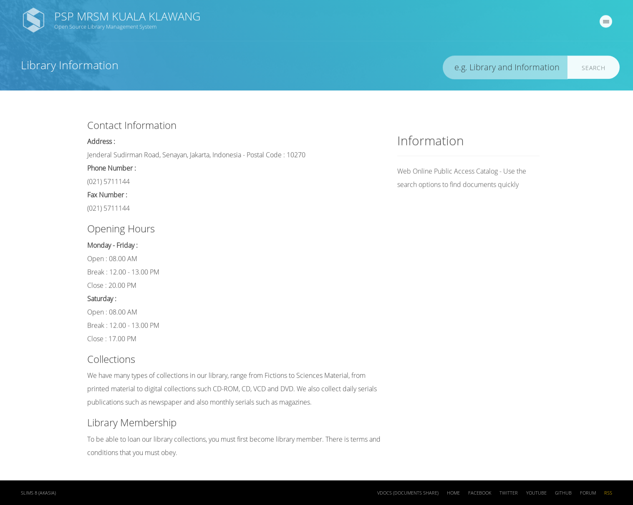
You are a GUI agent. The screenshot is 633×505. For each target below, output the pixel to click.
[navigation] (606, 23)
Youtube (536, 494)
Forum (588, 494)
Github (563, 494)
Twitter (508, 494)
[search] (505, 69)
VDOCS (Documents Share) (408, 494)
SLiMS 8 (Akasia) (38, 494)
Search (593, 69)
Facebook (479, 494)
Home (453, 494)
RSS (608, 494)
